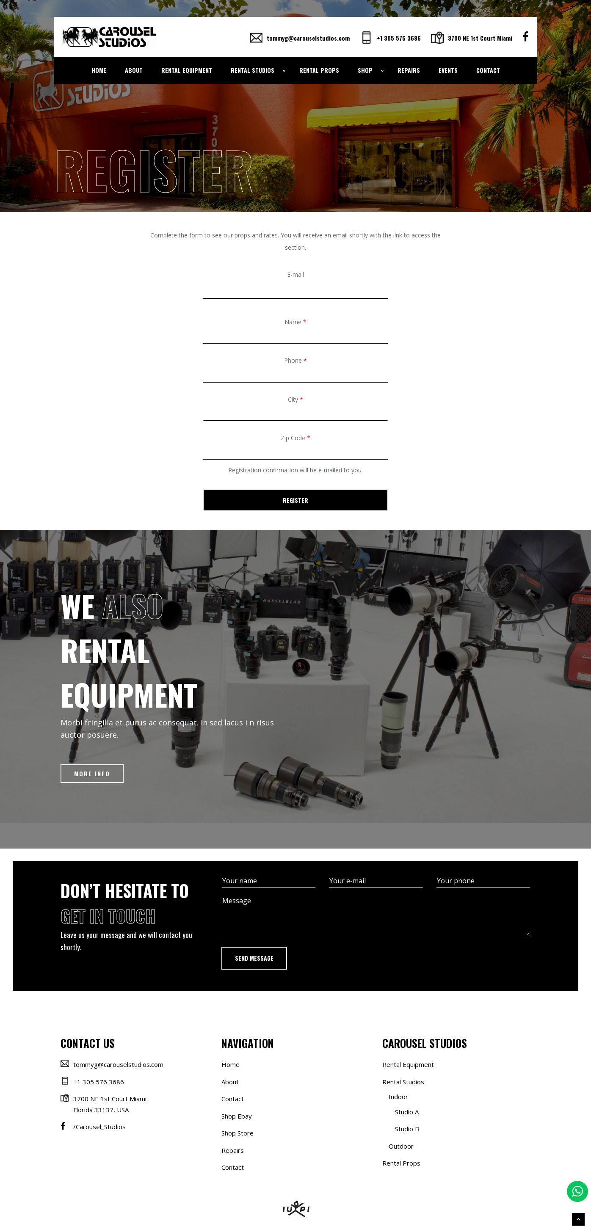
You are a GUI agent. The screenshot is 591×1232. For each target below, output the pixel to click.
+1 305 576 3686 (390, 37)
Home (98, 70)
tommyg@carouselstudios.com (300, 37)
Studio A (407, 1112)
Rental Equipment (186, 70)
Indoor (398, 1096)
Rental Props (319, 70)
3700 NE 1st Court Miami (471, 37)
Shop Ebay (236, 1116)
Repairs (409, 70)
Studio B (407, 1129)
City (295, 399)
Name (295, 322)
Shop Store (237, 1133)
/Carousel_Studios (99, 1126)
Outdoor (401, 1146)
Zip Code (295, 438)
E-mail (295, 274)
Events (448, 70)
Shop (365, 70)
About (134, 70)
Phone (295, 360)
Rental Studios (252, 70)
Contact (488, 70)
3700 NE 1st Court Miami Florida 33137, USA (109, 1104)
